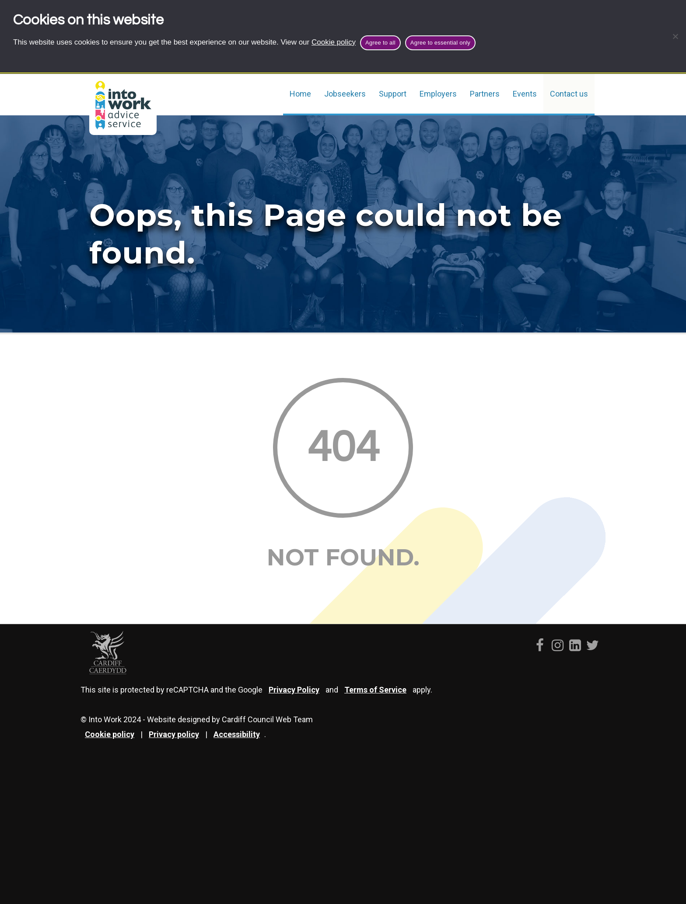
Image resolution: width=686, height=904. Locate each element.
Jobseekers (345, 93)
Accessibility (237, 734)
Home (300, 93)
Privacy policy (174, 734)
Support (392, 93)
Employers (438, 93)
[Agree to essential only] (675, 36)
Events (525, 93)
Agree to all (380, 42)
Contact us (569, 93)
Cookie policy (334, 42)
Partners (485, 93)
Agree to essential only (440, 42)
